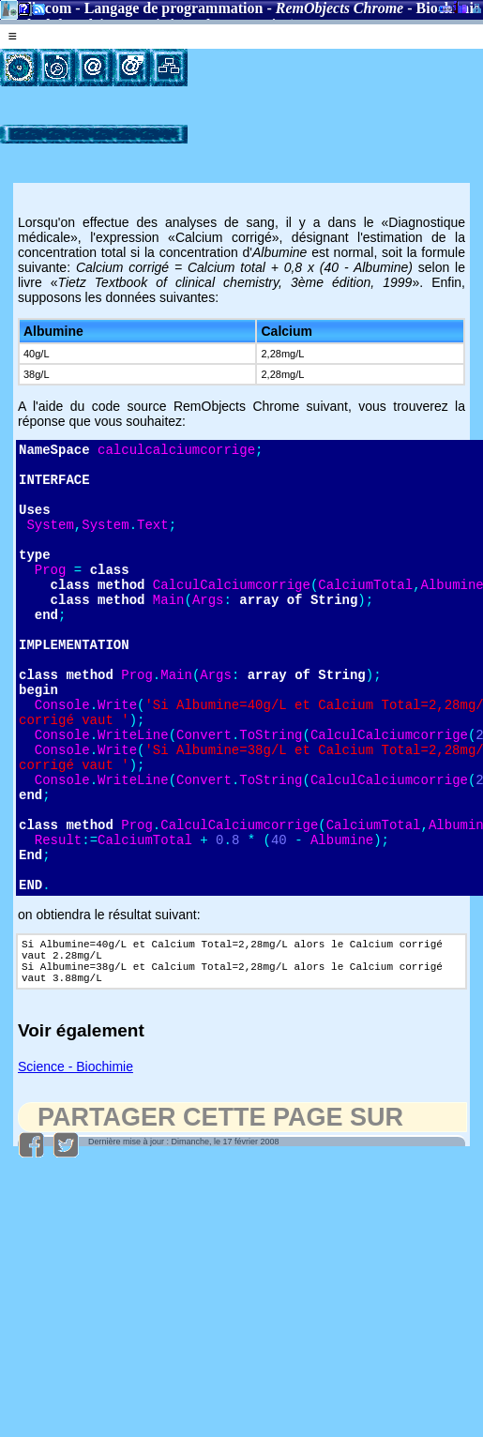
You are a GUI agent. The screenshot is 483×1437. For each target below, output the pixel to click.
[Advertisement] (270, 107)
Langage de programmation (174, 8)
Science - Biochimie (75, 1162)
